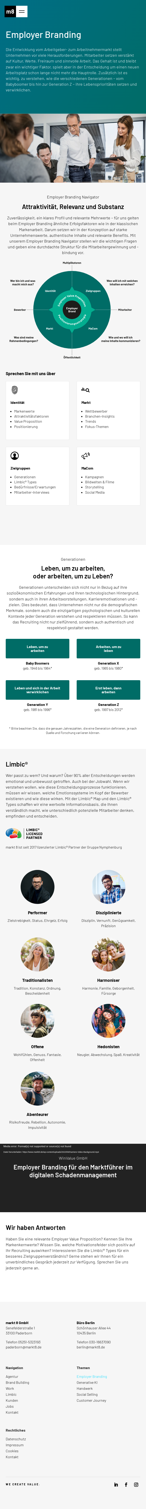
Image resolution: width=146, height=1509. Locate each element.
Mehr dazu (13, 855)
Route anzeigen (18, 1355)
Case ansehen (71, 1194)
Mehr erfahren (70, 527)
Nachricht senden (28, 1284)
